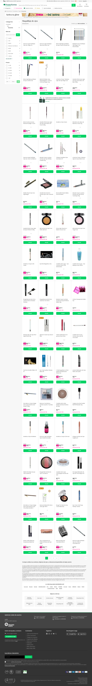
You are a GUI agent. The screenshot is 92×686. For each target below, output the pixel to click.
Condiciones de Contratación (80, 680)
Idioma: (83, 1)
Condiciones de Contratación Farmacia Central (76, 681)
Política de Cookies (83, 682)
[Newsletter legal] (5, 661)
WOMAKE (60, 586)
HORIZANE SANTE (42, 586)
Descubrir (47, 101)
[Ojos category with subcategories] (13, 26)
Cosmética (15, 11)
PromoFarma (9, 11)
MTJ (48, 586)
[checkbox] (13, 38)
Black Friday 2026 (31, 648)
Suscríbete (28, 657)
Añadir (30, 58)
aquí (16, 641)
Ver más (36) (9, 58)
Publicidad (29, 643)
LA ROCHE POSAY (51, 588)
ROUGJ (55, 586)
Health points (30, 644)
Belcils (79, 586)
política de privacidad (16, 661)
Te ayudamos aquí (10, 636)
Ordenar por (74, 23)
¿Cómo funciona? (31, 635)
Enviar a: (74, 1)
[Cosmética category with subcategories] (13, 24)
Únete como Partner (32, 641)
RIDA (57, 588)
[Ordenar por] (82, 23)
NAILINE (60, 588)
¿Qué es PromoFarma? (32, 633)
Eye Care (26, 586)
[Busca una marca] (11, 34)
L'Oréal (51, 586)
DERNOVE (74, 586)
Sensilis (35, 586)
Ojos (20, 11)
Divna (70, 586)
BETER (83, 586)
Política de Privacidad (10, 665)
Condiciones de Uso (83, 679)
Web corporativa (31, 646)
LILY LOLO (65, 586)
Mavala (30, 586)
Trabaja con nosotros (32, 637)
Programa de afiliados (32, 639)
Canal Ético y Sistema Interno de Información (77, 683)
